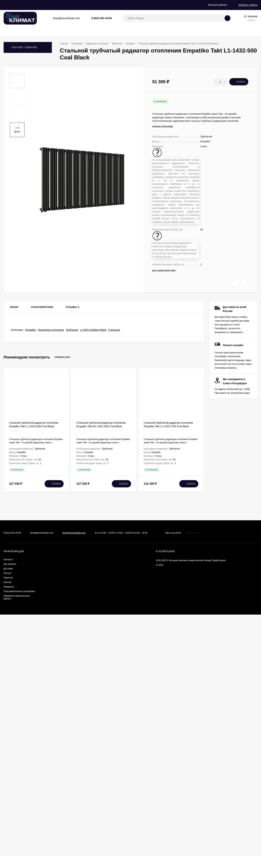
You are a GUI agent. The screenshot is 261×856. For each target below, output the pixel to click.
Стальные (114, 571)
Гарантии (90, 4)
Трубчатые (120, 43)
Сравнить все (66, 598)
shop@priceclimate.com (74, 772)
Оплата (75, 4)
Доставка (60, 4)
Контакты (23, 4)
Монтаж (105, 4)
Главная (8, 4)
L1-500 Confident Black (93, 571)
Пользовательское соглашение (19, 831)
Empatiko (135, 43)
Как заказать (42, 4)
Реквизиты (121, 4)
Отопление (78, 43)
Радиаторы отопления (99, 43)
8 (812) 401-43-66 (102, 18)
